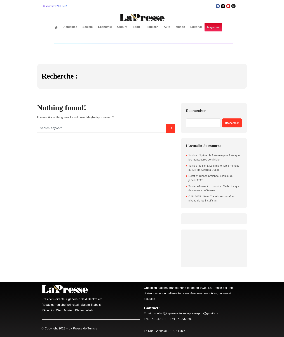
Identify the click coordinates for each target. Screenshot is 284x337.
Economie (105, 26)
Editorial (196, 26)
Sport (136, 26)
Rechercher (196, 111)
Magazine (213, 27)
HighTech (152, 26)
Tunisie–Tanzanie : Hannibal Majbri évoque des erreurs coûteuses (214, 188)
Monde (180, 26)
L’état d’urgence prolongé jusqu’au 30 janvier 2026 (211, 178)
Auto (167, 26)
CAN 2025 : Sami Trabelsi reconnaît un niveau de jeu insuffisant (212, 198)
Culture (122, 26)
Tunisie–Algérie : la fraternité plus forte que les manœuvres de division (214, 157)
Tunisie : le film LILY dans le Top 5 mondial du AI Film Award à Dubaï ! (214, 167)
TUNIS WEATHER (214, 248)
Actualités (70, 26)
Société (88, 26)
